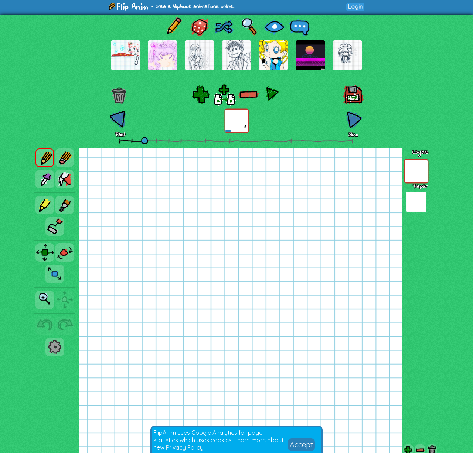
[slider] (144, 140)
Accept (301, 444)
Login (355, 6)
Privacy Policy (184, 447)
